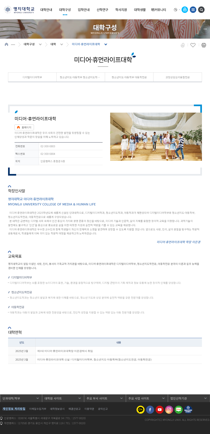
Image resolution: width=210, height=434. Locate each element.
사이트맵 (193, 9)
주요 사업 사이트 (138, 398)
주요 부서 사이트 (97, 398)
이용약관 (89, 409)
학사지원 (121, 9)
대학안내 (46, 9)
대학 (53, 44)
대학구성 (65, 9)
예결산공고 (74, 409)
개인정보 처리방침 (14, 408)
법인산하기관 (178, 398)
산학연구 (102, 9)
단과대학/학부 (11, 398)
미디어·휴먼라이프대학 (86, 44)
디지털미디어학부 (32, 77)
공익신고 (103, 409)
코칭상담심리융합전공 (178, 77)
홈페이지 (24, 127)
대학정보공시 (57, 409)
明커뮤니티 (158, 9)
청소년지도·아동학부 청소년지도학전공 (81, 77)
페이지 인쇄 (204, 45)
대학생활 (140, 9)
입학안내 (83, 9)
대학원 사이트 (53, 398)
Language (177, 9)
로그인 (185, 9)
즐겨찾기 (192, 45)
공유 (182, 45)
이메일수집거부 (37, 409)
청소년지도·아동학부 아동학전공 (129, 77)
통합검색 (201, 9)
